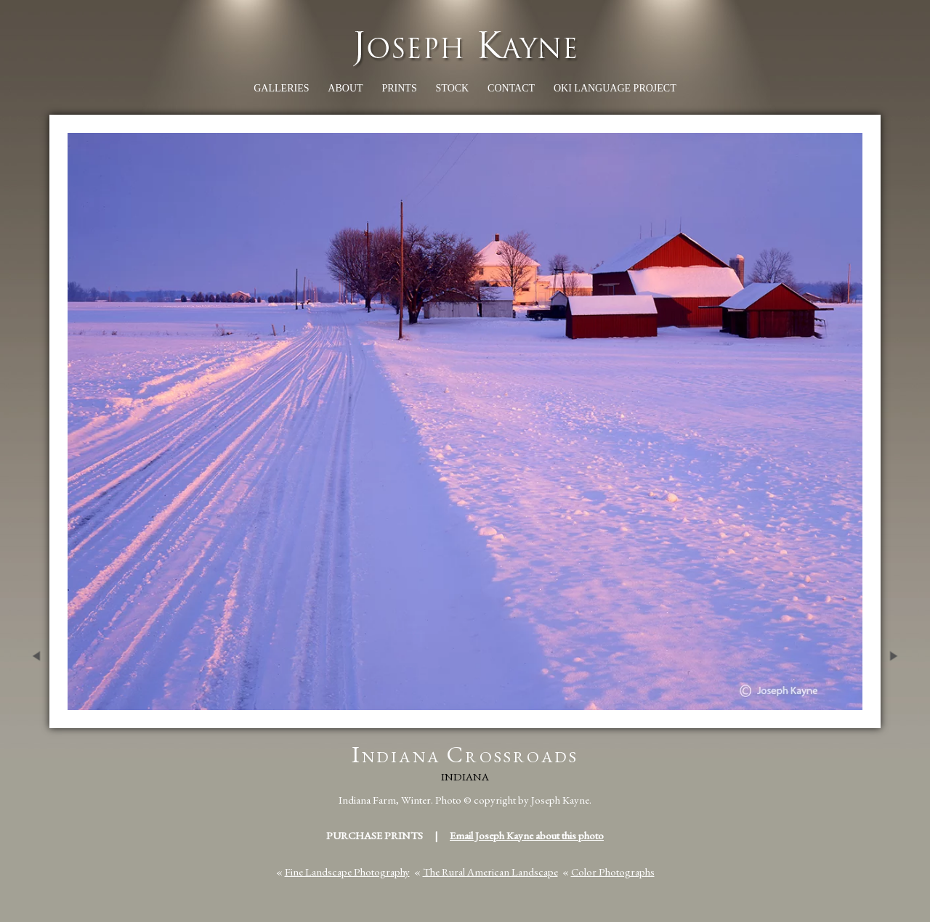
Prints (398, 88)
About (345, 88)
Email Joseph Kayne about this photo (527, 835)
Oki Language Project (615, 88)
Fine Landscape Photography (347, 871)
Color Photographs (613, 871)
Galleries (281, 88)
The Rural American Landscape (490, 871)
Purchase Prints (374, 835)
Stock (452, 88)
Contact (511, 88)
